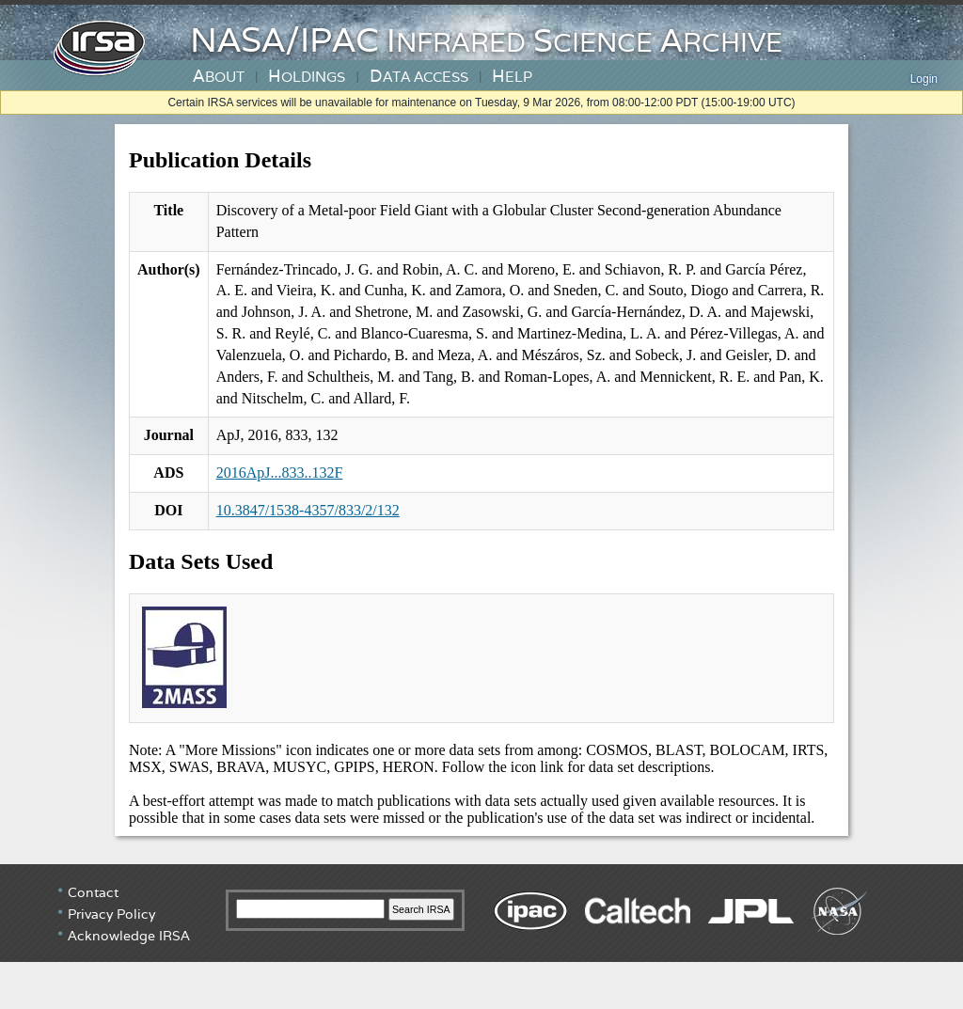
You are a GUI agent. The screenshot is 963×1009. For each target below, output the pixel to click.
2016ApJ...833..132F (279, 473)
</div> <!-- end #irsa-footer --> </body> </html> (481, 934)
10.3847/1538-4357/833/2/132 (308, 510)
